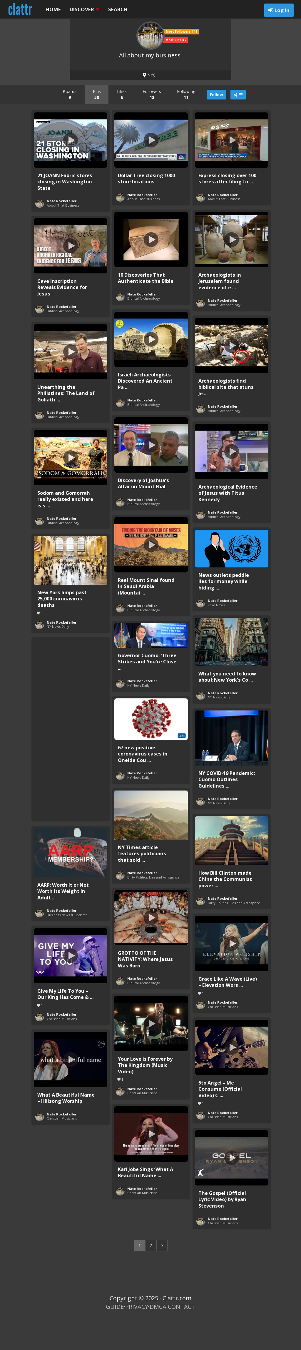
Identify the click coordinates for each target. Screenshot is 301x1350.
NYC (149, 106)
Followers (152, 126)
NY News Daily (58, 658)
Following (186, 126)
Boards (69, 126)
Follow (216, 126)
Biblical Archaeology (143, 330)
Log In (282, 10)
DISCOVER (84, 9)
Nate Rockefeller (61, 232)
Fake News (216, 637)
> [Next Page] (162, 1277)
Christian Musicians (223, 1038)
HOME (53, 9)
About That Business (63, 237)
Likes (122, 126)
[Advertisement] (70, 759)
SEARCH (118, 9)
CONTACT (181, 1338)
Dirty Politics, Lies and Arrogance (153, 909)
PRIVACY (136, 1338)
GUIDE (115, 1338)
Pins (97, 126)
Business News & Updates (67, 946)
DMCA (158, 1338)
